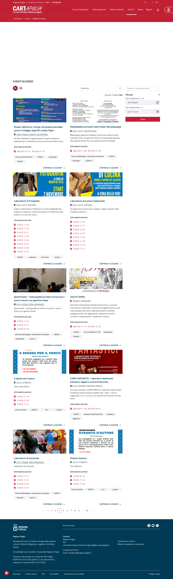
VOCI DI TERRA (77, 296)
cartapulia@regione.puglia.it (79, 552)
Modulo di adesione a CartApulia (131, 544)
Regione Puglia (19, 2)
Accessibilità (54, 574)
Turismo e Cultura (35, 2)
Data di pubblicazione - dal (134, 98)
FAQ (43, 574)
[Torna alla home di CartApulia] (28, 9)
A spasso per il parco (24, 378)
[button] (146, 2)
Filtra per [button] (129, 94)
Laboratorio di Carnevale (26, 458)
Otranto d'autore (78, 458)
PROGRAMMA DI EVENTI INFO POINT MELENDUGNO (95, 126)
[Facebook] (148, 525)
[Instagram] (157, 525)
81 (87, 510)
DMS (47, 2)
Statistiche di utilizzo (126, 541)
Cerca (142, 119)
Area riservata (69, 525)
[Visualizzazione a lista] (20, 88)
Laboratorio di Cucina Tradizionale (87, 200)
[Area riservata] (158, 9)
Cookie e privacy (31, 574)
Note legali (16, 574)
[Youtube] (153, 525)
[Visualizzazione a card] (15, 88)
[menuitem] (81, 10)
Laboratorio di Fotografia (27, 200)
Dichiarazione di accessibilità (74, 574)
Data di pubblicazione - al (134, 107)
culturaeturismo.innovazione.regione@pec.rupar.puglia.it (86, 545)
